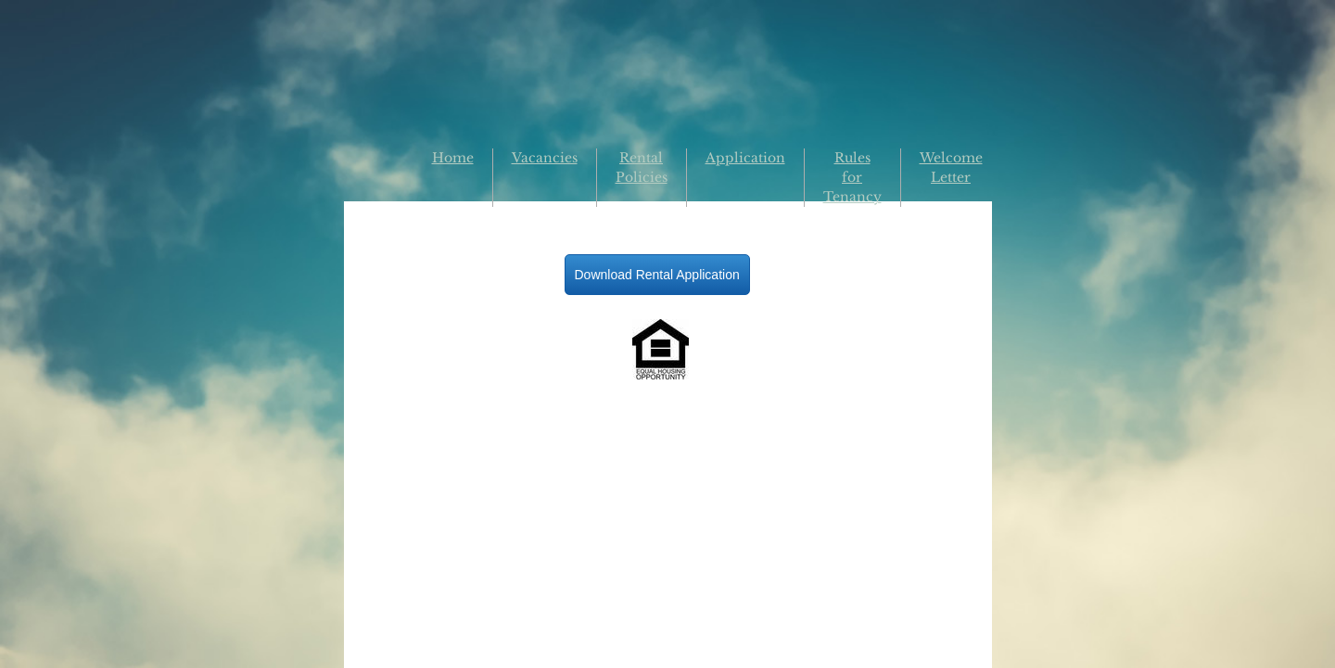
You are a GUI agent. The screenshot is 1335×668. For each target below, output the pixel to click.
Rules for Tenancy (852, 177)
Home (453, 157)
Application (745, 157)
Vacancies (545, 157)
